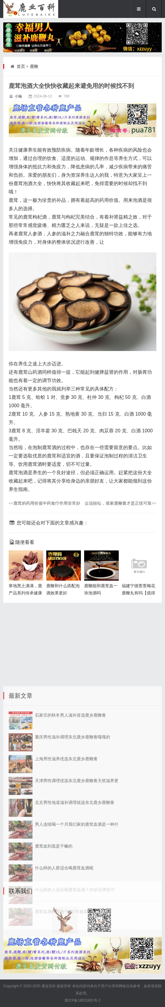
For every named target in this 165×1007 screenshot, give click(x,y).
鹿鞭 (34, 66)
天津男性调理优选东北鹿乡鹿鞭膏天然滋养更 (76, 893)
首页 (21, 66)
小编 (18, 96)
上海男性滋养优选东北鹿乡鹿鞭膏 (66, 871)
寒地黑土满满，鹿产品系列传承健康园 (25, 592)
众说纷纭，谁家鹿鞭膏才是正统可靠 (120, 503)
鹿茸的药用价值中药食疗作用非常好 (44, 503)
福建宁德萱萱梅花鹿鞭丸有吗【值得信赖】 (138, 592)
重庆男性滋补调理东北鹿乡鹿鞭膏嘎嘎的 (72, 849)
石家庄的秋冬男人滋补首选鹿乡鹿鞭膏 (70, 827)
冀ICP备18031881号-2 (82, 1000)
